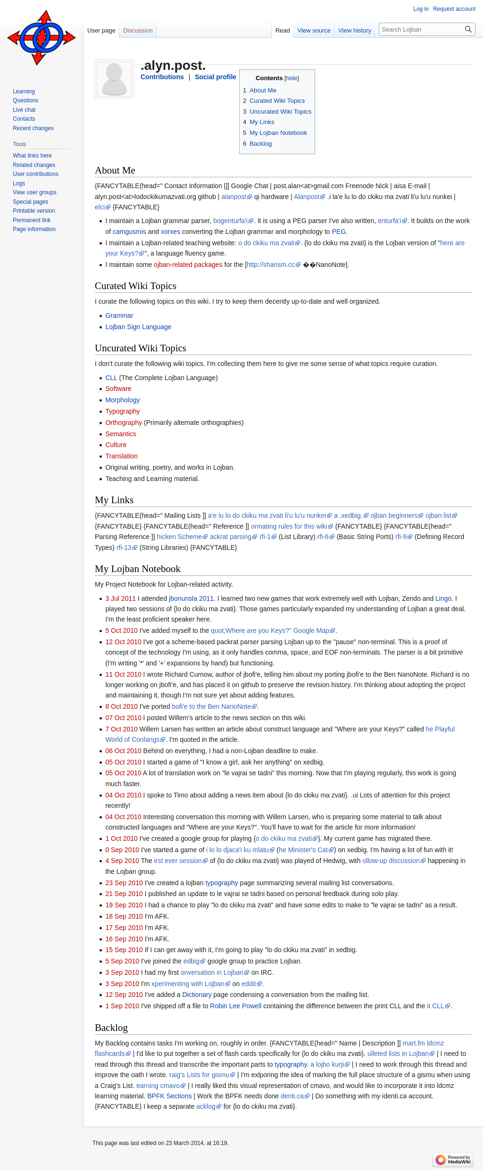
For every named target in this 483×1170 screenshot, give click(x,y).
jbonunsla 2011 (191, 598)
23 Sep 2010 (123, 883)
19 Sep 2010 (123, 905)
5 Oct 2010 (121, 630)
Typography (122, 411)
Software (118, 388)
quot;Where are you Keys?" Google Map (270, 630)
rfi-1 (265, 536)
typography (221, 883)
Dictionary (196, 994)
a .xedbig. (348, 515)
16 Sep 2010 (123, 939)
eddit (249, 983)
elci (100, 207)
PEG (339, 231)
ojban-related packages (188, 264)
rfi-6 (323, 536)
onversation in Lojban (212, 972)
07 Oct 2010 (123, 718)
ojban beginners (394, 515)
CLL (111, 378)
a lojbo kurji (327, 1064)
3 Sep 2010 (122, 972)
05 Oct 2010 (123, 762)
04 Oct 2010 (123, 795)
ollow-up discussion (390, 860)
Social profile (215, 77)
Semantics (120, 434)
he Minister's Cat (303, 850)
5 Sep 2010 (122, 961)
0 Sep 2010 (122, 850)
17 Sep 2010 (123, 927)
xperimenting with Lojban (188, 983)
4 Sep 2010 (122, 860)
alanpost (233, 196)
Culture (115, 444)
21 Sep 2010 (123, 893)
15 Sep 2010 (123, 950)
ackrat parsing (230, 536)
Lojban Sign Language (138, 327)
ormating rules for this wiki (289, 526)
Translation (121, 456)
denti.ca (292, 1096)
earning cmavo (158, 1085)
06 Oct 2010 (123, 751)
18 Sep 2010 (123, 916)
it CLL (435, 1006)
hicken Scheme (179, 536)
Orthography (123, 422)
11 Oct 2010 (123, 674)
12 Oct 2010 (123, 642)
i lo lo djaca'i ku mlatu (237, 850)
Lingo (443, 598)
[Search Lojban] (427, 29)
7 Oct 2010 (121, 729)
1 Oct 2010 (121, 838)
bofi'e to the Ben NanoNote (211, 706)
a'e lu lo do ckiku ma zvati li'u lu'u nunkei (267, 515)
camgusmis (129, 231)
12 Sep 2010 (123, 994)
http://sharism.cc (271, 264)
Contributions (162, 77)
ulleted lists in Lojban (398, 1053)
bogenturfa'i (230, 220)
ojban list (438, 515)
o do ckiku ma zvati (266, 243)
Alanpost (306, 196)
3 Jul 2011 (120, 598)
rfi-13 (124, 547)
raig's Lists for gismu (199, 1075)
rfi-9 (401, 536)
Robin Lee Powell (235, 1006)
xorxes (170, 231)
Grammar (119, 315)
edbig (191, 961)
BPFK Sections (169, 1096)
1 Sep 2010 (122, 1006)
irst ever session (178, 860)
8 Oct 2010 (121, 706)
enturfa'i (389, 220)
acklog (205, 1106)
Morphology (122, 400)
